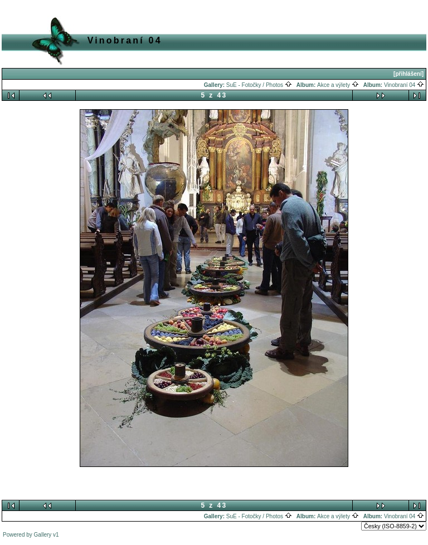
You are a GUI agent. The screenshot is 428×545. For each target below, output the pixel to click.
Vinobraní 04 (404, 85)
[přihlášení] (408, 74)
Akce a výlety (338, 85)
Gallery (43, 535)
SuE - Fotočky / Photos (259, 85)
